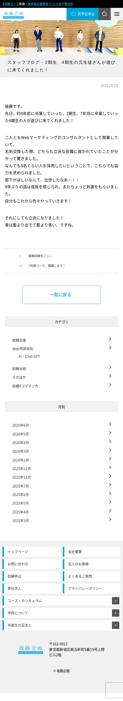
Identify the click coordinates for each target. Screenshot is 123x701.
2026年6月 (20, 425)
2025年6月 (20, 494)
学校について (18, 612)
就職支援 (19, 340)
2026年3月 (20, 451)
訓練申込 (14, 576)
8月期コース (10, 4)
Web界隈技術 (22, 348)
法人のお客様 (78, 563)
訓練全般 (19, 368)
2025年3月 (20, 520)
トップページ (18, 551)
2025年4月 (20, 511)
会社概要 (75, 551)
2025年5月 (20, 503)
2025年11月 (21, 477)
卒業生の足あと (20, 625)
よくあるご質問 (80, 576)
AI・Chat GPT (29, 356)
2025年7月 (20, 485)
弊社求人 (14, 588)
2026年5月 (20, 434)
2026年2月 (20, 460)
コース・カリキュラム (25, 600)
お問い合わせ (18, 563)
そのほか (19, 377)
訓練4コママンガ (25, 385)
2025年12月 (21, 468)
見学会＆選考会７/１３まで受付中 (50, 4)
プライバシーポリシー (85, 588)
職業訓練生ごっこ (40, 256)
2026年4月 (20, 442)
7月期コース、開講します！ (47, 265)
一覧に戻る (60, 294)
